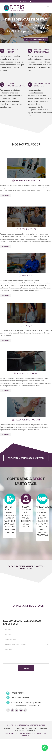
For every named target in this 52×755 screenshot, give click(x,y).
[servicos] (26, 304)
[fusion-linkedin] (16, 710)
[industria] (26, 254)
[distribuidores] (26, 208)
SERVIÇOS (27, 325)
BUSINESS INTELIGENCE (28, 373)
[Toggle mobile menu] (48, 6)
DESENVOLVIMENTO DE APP (27, 420)
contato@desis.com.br (20, 697)
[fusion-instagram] (12, 710)
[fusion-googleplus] (25, 710)
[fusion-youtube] (21, 710)
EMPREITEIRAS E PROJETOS (28, 180)
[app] (26, 398)
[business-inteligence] (26, 352)
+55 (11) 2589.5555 (18, 693)
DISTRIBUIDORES (28, 229)
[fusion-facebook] (8, 710)
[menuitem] (26, 1)
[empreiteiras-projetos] (26, 159)
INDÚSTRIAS (28, 275)
